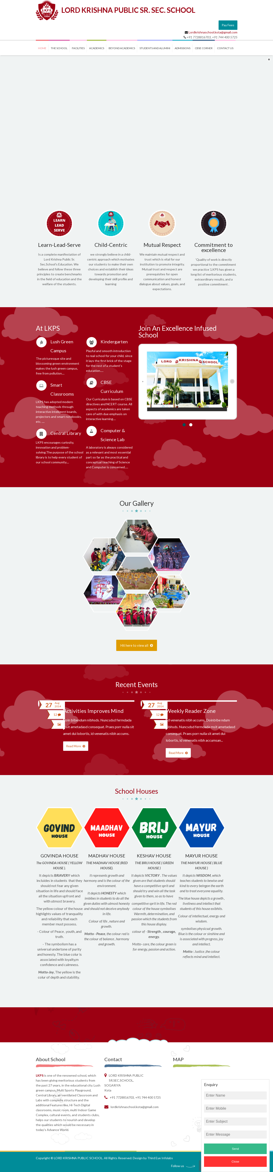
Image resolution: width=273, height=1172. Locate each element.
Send (235, 1148)
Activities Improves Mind (93, 711)
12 (57, 714)
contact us (225, 48)
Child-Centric (111, 244)
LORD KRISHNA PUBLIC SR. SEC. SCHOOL (128, 10)
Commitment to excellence (213, 247)
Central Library (65, 433)
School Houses (136, 791)
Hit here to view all (136, 645)
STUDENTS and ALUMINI (155, 48)
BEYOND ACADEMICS (122, 48)
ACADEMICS (96, 48)
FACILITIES (78, 48)
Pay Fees (228, 25)
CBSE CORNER (204, 48)
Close (235, 1161)
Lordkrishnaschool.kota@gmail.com (213, 32)
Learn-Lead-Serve (59, 244)
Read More (75, 746)
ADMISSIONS (182, 48)
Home (42, 48)
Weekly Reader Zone (191, 711)
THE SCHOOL (59, 48)
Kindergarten (114, 341)
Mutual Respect (162, 244)
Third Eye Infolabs (160, 1158)
